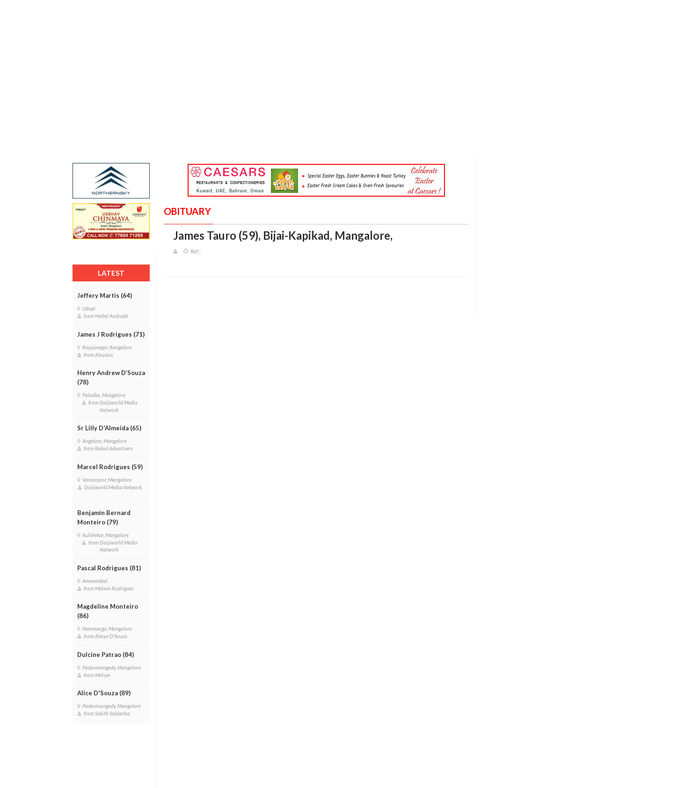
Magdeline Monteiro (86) (107, 611)
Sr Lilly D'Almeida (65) (109, 428)
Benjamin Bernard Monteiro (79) (104, 517)
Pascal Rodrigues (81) (109, 568)
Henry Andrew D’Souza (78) (111, 377)
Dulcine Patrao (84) (105, 654)
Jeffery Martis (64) (104, 295)
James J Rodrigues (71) (111, 334)
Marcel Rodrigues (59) (110, 467)
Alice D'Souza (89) (104, 693)
